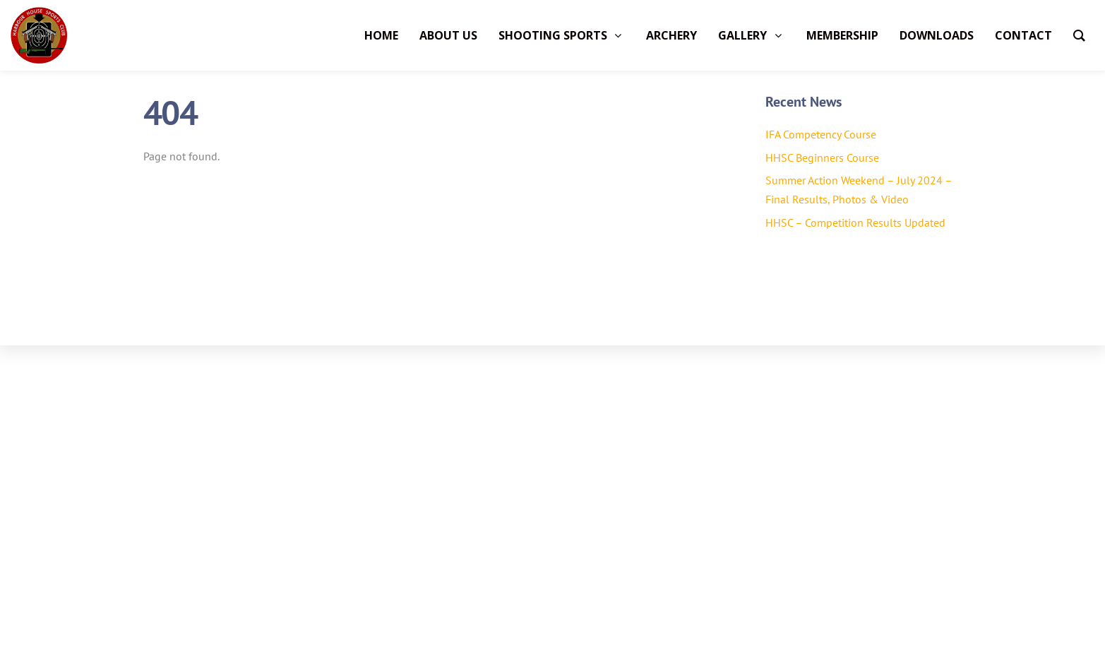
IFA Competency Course (820, 134)
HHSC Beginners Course (822, 157)
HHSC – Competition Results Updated (855, 222)
